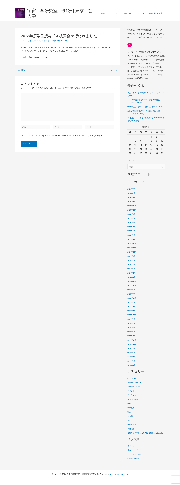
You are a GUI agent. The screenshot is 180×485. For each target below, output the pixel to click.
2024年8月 (131, 263)
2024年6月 (131, 267)
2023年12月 (132, 284)
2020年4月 (131, 326)
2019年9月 (131, 351)
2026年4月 (131, 191)
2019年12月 (132, 342)
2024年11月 (132, 250)
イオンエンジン (134, 389)
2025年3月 (131, 233)
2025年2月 (131, 238)
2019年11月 (132, 347)
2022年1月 (131, 313)
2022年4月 (131, 305)
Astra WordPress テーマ (119, 474)
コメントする (26, 40)
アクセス (142, 13)
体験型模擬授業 (156, 13)
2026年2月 (131, 200)
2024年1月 (131, 280)
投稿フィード (133, 455)
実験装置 (131, 410)
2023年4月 (131, 296)
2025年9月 (131, 217)
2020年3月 (131, 330)
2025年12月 (132, 208)
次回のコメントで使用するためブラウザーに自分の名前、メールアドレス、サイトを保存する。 (64, 138)
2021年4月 (131, 322)
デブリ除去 (132, 398)
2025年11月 (132, 212)
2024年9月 (131, 258)
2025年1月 (131, 242)
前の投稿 (20, 70)
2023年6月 (131, 292)
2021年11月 (132, 317)
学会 (129, 406)
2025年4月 (131, 229)
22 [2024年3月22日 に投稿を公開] (151, 151)
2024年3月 (131, 271)
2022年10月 (132, 301)
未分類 (130, 419)
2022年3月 (131, 309)
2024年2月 (131, 275)
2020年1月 (131, 338)
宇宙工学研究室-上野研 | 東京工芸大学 (64, 13)
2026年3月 (131, 196)
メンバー (118, 13)
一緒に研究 (130, 13)
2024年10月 (132, 254)
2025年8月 (131, 221)
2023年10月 (132, 288)
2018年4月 (131, 368)
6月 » (135, 162)
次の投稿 (115, 70)
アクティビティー (41, 40)
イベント (131, 393)
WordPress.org (133, 464)
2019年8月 (131, 355)
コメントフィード (134, 460)
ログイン (131, 451)
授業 (129, 414)
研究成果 (131, 431)
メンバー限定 (133, 402)
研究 (109, 13)
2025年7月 (131, 225)
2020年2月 (131, 334)
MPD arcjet (132, 381)
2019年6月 (131, 363)
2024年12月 (132, 246)
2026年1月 (131, 204)
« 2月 (129, 162)
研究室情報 (54, 40)
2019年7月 (131, 359)
